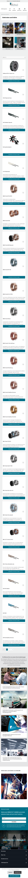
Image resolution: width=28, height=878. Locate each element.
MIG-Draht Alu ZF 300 (7, 465)
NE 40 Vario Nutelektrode (8, 564)
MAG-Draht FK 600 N (7, 196)
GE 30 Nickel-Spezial (7, 122)
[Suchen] (10, 10)
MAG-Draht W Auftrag (8, 367)
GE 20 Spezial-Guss (7, 98)
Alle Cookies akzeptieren (14, 875)
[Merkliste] (14, 10)
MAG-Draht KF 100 (7, 269)
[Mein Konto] (19, 10)
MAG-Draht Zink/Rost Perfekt (9, 416)
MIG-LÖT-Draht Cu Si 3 (8, 539)
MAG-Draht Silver (7, 318)
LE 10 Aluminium (6, 171)
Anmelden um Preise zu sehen (14, 105)
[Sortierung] (14, 57)
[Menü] (4, 9)
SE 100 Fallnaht (6, 588)
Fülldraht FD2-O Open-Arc (8, 73)
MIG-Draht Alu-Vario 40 (8, 490)
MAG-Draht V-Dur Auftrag (8, 343)
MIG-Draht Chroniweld (8, 515)
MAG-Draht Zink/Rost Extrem (9, 392)
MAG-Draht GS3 (6, 220)
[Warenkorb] (24, 10)
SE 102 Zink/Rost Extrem (8, 637)
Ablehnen (10, 872)
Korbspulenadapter (7, 147)
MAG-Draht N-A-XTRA (8, 294)
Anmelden (14, 821)
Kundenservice (4, 858)
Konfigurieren (17, 872)
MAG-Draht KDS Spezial (8, 245)
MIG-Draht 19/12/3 (7, 441)
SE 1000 (4, 613)
